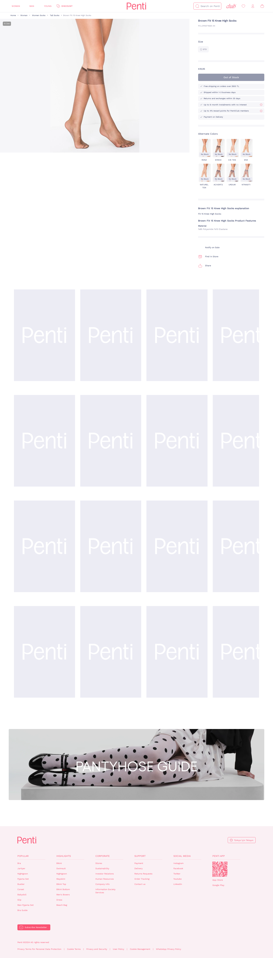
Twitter (176, 873)
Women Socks (38, 15)
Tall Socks (54, 15)
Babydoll (21, 894)
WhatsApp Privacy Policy (168, 949)
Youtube (177, 879)
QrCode (219, 869)
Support (140, 856)
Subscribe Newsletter (36, 927)
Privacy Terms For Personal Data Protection (39, 949)
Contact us (139, 884)
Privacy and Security (96, 949)
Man (31, 6)
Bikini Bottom (63, 889)
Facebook (178, 868)
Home (13, 15)
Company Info (102, 884)
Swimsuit (61, 868)
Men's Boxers (63, 894)
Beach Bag (61, 905)
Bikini (59, 863)
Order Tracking (141, 879)
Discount (66, 6)
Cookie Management (140, 949)
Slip (19, 900)
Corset (20, 889)
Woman (16, 6)
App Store (217, 880)
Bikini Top (61, 884)
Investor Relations (104, 873)
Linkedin (177, 884)
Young (48, 6)
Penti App (218, 856)
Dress (59, 900)
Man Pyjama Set (25, 905)
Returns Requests (143, 873)
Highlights (63, 856)
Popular (23, 856)
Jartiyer (21, 868)
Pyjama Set (23, 879)
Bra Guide (22, 910)
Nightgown (22, 873)
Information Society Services (105, 891)
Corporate (102, 856)
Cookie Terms (74, 949)
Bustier (21, 884)
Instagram (178, 863)
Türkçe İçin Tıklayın (243, 840)
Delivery (138, 868)
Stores (98, 863)
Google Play (218, 885)
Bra (19, 863)
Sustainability (102, 868)
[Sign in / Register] (253, 6)
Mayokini (60, 879)
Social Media (182, 856)
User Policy (118, 949)
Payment (138, 863)
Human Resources (104, 879)
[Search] (197, 6)
